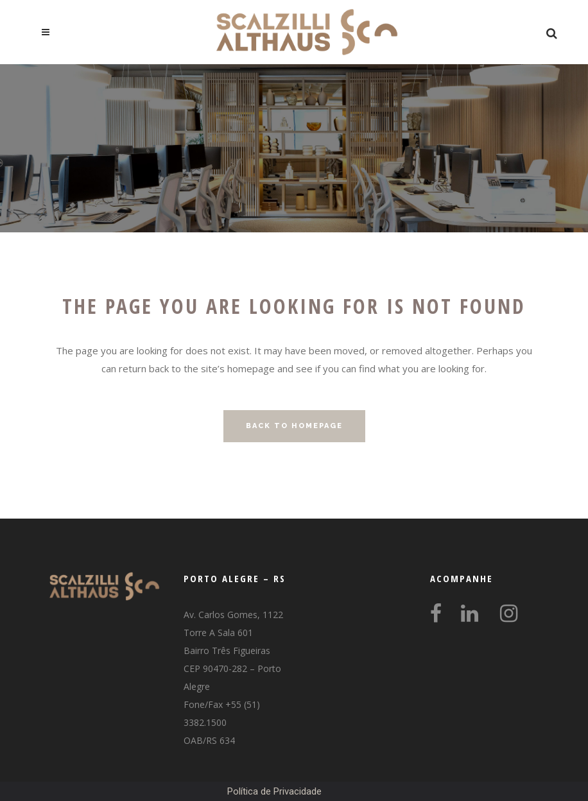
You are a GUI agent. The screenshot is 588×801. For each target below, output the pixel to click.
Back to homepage (294, 426)
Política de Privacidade (274, 791)
